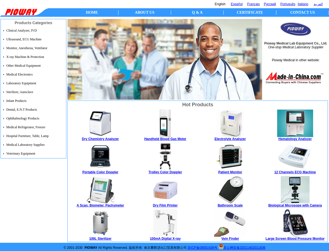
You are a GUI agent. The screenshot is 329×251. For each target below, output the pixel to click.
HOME (92, 12)
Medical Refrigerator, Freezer (25, 127)
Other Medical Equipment (23, 66)
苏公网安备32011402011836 (244, 248)
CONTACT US (302, 12)
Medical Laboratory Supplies (25, 145)
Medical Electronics (19, 74)
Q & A (197, 12)
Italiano (303, 4)
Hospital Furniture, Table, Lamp (27, 136)
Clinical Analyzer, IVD (21, 30)
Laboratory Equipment (21, 83)
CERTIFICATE (250, 12)
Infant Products (16, 101)
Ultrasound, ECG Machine (23, 39)
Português (287, 4)
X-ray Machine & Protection (25, 57)
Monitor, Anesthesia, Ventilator (26, 48)
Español (237, 4)
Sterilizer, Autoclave (19, 92)
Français (253, 4)
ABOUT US (144, 12)
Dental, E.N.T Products (21, 109)
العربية (318, 4)
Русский (270, 4)
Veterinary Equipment (20, 153)
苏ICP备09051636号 (203, 248)
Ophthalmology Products (22, 118)
